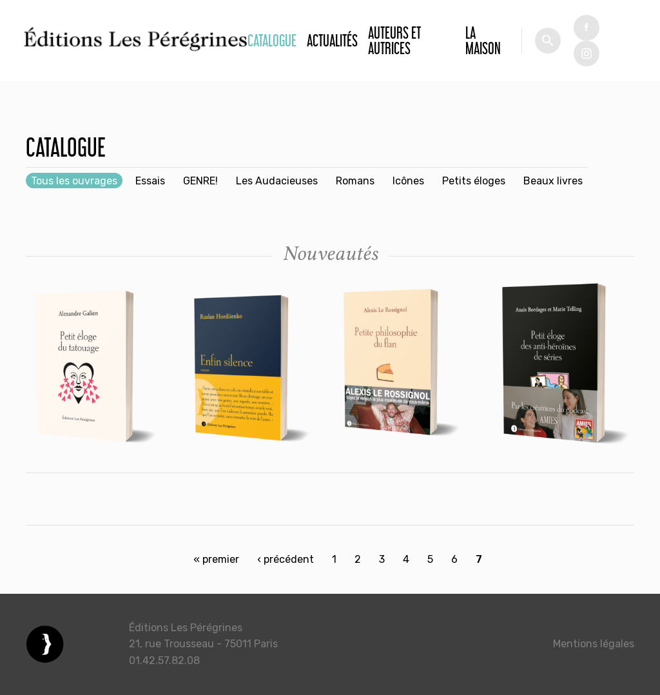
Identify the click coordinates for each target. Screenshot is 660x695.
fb (586, 28)
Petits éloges (473, 181)
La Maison (483, 40)
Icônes (408, 181)
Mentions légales (593, 644)
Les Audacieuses (277, 181)
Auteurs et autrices (394, 40)
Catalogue (272, 40)
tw (586, 53)
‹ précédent (285, 559)
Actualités (332, 40)
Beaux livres (553, 181)
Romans (355, 181)
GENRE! (200, 181)
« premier (216, 559)
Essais (150, 181)
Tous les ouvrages (74, 181)
